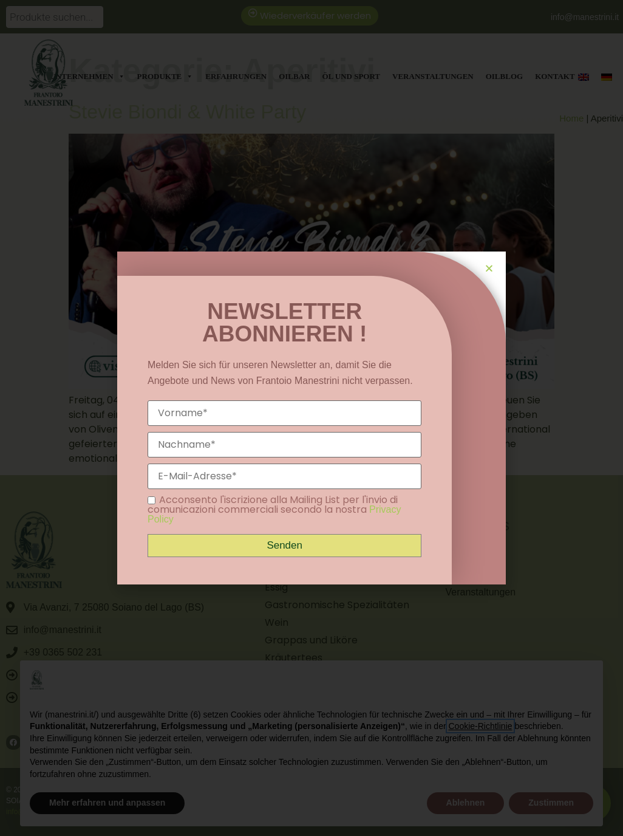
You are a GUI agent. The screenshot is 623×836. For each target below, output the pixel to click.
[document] (311, 418)
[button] (489, 268)
